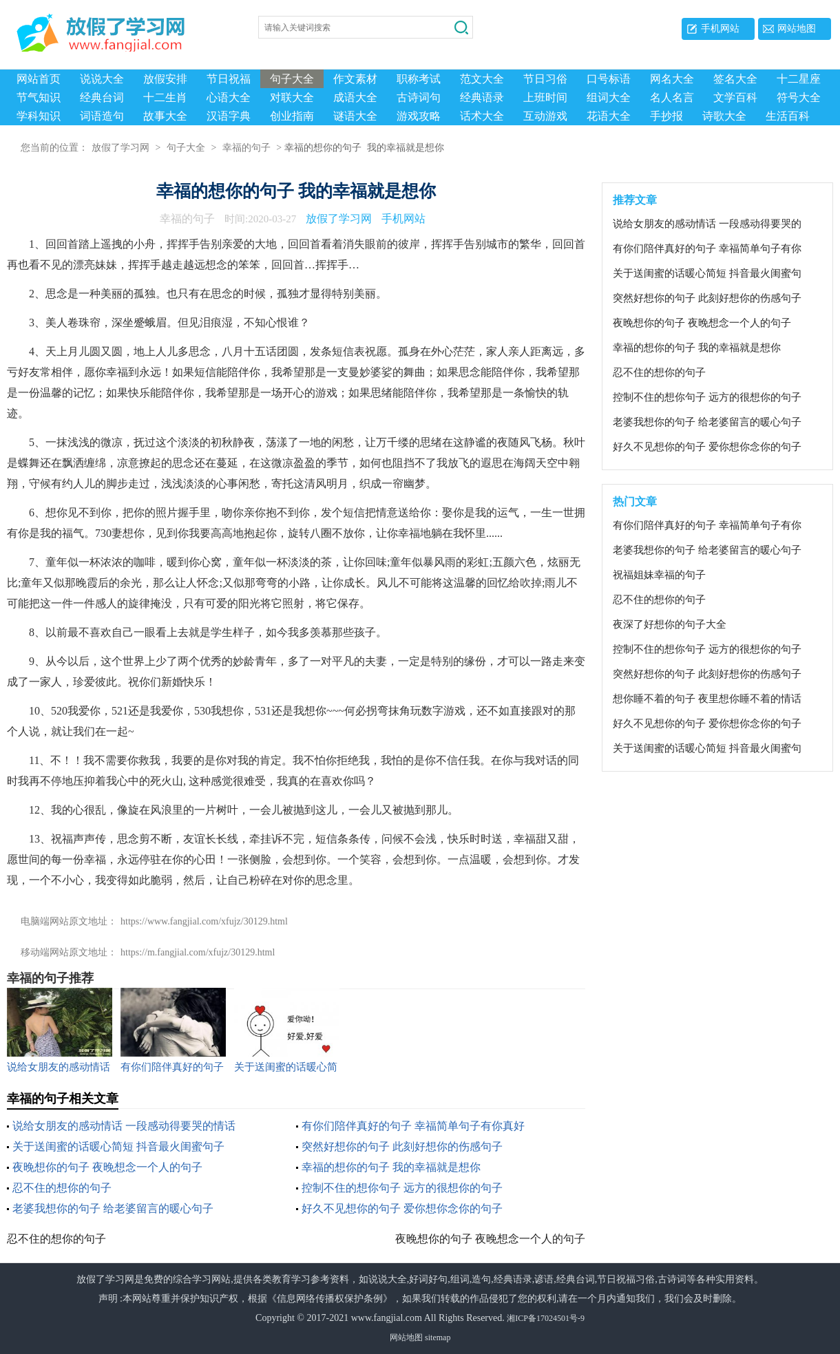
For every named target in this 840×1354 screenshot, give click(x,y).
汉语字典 (229, 116)
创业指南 (292, 116)
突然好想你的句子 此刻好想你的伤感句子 (402, 1146)
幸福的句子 (246, 148)
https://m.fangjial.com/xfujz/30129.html (197, 952)
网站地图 (796, 28)
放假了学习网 (120, 148)
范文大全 (482, 79)
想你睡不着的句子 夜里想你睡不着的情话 (707, 698)
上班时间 (545, 97)
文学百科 (735, 97)
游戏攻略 (419, 116)
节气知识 (39, 97)
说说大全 (102, 79)
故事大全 (165, 116)
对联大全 (292, 97)
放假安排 (165, 79)
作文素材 (355, 79)
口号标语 (609, 79)
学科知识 (39, 116)
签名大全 (735, 79)
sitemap (437, 1337)
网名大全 (672, 79)
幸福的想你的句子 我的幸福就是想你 (391, 1167)
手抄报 (666, 116)
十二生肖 (165, 97)
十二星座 (799, 79)
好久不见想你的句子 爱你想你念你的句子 (402, 1208)
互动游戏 (545, 116)
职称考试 (419, 79)
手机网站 (720, 28)
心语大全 (229, 97)
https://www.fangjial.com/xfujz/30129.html (204, 921)
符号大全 (799, 97)
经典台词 (102, 97)
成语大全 (355, 97)
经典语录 (482, 97)
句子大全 (292, 79)
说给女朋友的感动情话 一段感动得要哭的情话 (123, 1126)
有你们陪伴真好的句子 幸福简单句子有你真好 (413, 1126)
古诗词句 (419, 97)
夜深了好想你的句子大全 (669, 624)
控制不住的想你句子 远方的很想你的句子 (402, 1188)
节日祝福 (229, 79)
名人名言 (672, 97)
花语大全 (609, 116)
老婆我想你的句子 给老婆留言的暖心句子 (112, 1208)
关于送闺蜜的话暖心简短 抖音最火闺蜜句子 (118, 1146)
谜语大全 (355, 116)
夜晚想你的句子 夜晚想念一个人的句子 (107, 1167)
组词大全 (609, 97)
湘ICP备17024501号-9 (546, 1318)
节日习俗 (545, 79)
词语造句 (102, 116)
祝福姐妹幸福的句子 (659, 574)
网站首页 (39, 79)
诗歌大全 (724, 116)
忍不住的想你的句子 (62, 1188)
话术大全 (482, 116)
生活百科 (788, 116)
